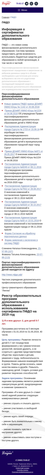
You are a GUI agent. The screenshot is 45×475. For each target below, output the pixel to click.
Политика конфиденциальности (22, 472)
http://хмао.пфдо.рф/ (12, 274)
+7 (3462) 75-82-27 (22, 460)
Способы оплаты (22, 470)
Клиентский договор (22, 468)
